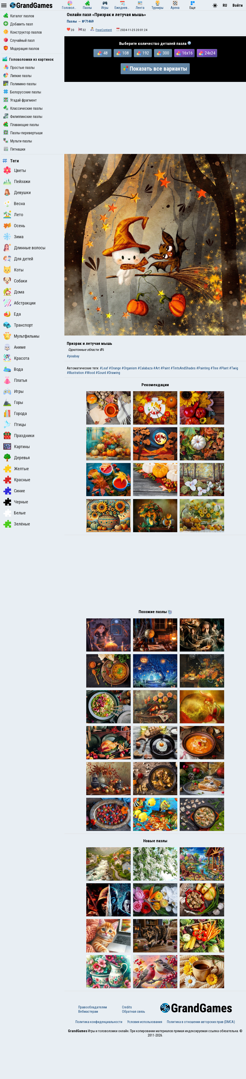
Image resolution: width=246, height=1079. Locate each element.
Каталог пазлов (18, 16)
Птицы (14, 424)
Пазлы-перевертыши (23, 133)
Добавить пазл (18, 24)
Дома (13, 292)
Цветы (14, 170)
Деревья (16, 457)
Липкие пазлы (17, 75)
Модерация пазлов (21, 48)
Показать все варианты (155, 68)
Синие (14, 490)
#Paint (165, 368)
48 (102, 53)
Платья (15, 380)
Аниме (14, 347)
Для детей (18, 258)
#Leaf (104, 368)
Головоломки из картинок (28, 59)
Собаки (15, 281)
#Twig (233, 368)
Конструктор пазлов (22, 32)
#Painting (203, 368)
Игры (13, 391)
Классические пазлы (23, 108)
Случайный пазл (19, 40)
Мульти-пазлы (17, 141)
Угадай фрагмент (20, 100)
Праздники (18, 435)
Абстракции (19, 303)
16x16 (184, 53)
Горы (13, 402)
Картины (16, 446)
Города (15, 413)
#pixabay (73, 356)
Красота (16, 358)
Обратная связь (133, 1051)
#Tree (214, 368)
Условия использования (144, 1061)
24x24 (207, 53)
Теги (10, 161)
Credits (127, 1046)
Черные (15, 502)
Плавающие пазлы (21, 124)
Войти (238, 5)
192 (142, 53)
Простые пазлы (19, 67)
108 (122, 53)
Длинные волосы (24, 247)
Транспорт (18, 325)
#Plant (223, 368)
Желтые (16, 468)
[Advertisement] (155, 118)
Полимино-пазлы (19, 84)
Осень (14, 225)
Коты (13, 270)
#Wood (90, 373)
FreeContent (104, 30)
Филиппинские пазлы (22, 116)
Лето (13, 214)
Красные (16, 479)
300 (163, 53)
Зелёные (16, 524)
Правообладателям (92, 1046)
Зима (13, 236)
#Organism (129, 368)
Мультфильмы (21, 336)
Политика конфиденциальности (98, 1061)
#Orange (115, 368)
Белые (14, 513)
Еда (12, 314)
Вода (13, 369)
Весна (14, 203)
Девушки (17, 192)
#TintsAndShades (183, 368)
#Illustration (75, 373)
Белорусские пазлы (22, 92)
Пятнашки (14, 149)
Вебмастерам (88, 1051)
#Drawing (113, 373)
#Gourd (101, 373)
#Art (156, 368)
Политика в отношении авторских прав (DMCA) (201, 1061)
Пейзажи (16, 181)
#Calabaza (145, 368)
